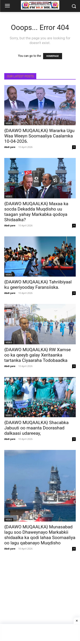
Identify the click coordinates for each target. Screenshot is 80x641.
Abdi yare (9, 147)
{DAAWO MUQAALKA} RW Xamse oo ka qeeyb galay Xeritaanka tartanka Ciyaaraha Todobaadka (37, 355)
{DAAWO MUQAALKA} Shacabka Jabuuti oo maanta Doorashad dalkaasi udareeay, (36, 428)
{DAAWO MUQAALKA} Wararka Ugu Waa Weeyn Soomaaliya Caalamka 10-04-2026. (39, 136)
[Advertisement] (40, 600)
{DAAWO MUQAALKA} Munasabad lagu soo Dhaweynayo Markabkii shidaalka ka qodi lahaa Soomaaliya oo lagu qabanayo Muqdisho (39, 534)
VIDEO (9, 123)
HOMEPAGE (52, 56)
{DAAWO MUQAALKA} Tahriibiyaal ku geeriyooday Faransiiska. (38, 284)
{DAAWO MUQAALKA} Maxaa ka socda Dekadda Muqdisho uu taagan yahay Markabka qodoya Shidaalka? (36, 211)
